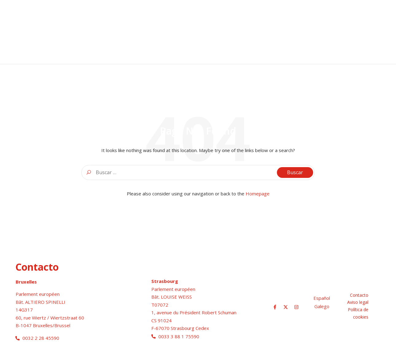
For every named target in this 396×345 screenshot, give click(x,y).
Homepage (258, 193)
